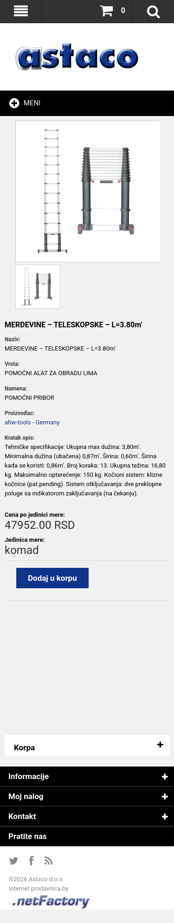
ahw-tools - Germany (32, 422)
